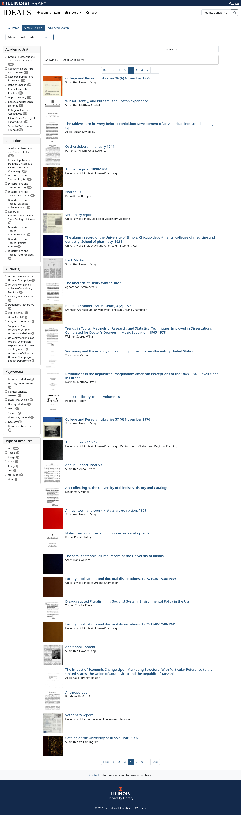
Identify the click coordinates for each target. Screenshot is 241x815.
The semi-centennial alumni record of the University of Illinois (114, 556)
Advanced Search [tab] (58, 28)
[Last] (155, 70)
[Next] (147, 70)
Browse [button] (72, 12)
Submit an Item (48, 12)
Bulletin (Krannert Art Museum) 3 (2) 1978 (98, 305)
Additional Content (80, 647)
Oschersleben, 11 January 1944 (89, 146)
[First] (106, 70)
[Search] (216, 12)
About (91, 12)
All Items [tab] (13, 28)
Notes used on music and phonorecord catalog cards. (107, 533)
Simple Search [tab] (33, 28)
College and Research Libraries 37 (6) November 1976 (107, 419)
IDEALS (17, 12)
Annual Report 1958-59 (83, 465)
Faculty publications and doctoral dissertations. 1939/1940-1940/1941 (120, 624)
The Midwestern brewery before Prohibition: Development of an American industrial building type (139, 125)
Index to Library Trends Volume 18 (92, 396)
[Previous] (113, 70)
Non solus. (73, 192)
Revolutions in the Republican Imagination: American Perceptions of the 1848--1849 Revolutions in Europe (141, 376)
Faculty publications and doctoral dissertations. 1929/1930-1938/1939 (120, 578)
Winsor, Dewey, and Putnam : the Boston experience (106, 101)
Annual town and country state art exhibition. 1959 (105, 510)
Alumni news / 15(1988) (83, 442)
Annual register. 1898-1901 (86, 169)
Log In (234, 3)
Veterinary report (79, 214)
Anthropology (76, 692)
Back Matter (75, 260)
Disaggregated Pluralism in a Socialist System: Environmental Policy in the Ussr (128, 601)
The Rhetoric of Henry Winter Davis (93, 283)
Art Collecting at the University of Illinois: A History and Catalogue (117, 487)
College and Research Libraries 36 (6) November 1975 (107, 78)
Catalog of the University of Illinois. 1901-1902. (102, 738)
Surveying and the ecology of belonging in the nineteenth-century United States (129, 351)
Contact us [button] (96, 775)
